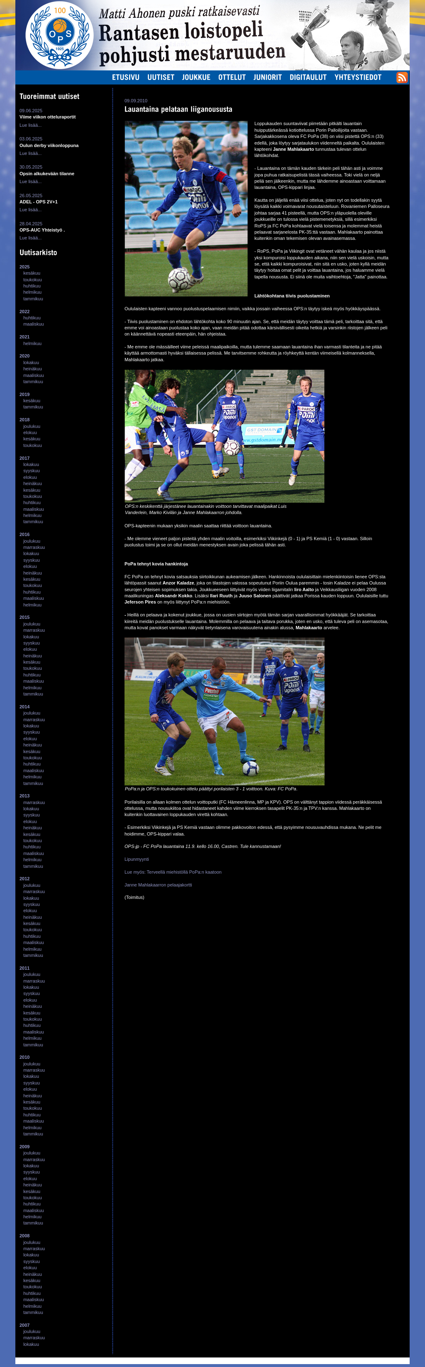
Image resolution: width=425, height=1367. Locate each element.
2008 (24, 1235)
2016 (24, 534)
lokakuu (31, 362)
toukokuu (32, 279)
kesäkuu (31, 273)
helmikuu (32, 292)
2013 (24, 795)
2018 (24, 419)
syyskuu (31, 470)
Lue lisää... (31, 125)
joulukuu (31, 426)
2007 (24, 1325)
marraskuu (34, 547)
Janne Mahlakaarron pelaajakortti (158, 884)
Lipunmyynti (137, 859)
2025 (24, 266)
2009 (24, 1146)
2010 (24, 1057)
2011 (24, 968)
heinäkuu (32, 368)
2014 (24, 706)
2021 (24, 336)
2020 (24, 355)
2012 (24, 878)
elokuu (30, 432)
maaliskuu (33, 323)
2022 (24, 311)
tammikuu (33, 298)
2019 (24, 394)
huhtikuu (32, 285)
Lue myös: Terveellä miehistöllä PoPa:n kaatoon (173, 871)
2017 (24, 458)
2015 (24, 617)
